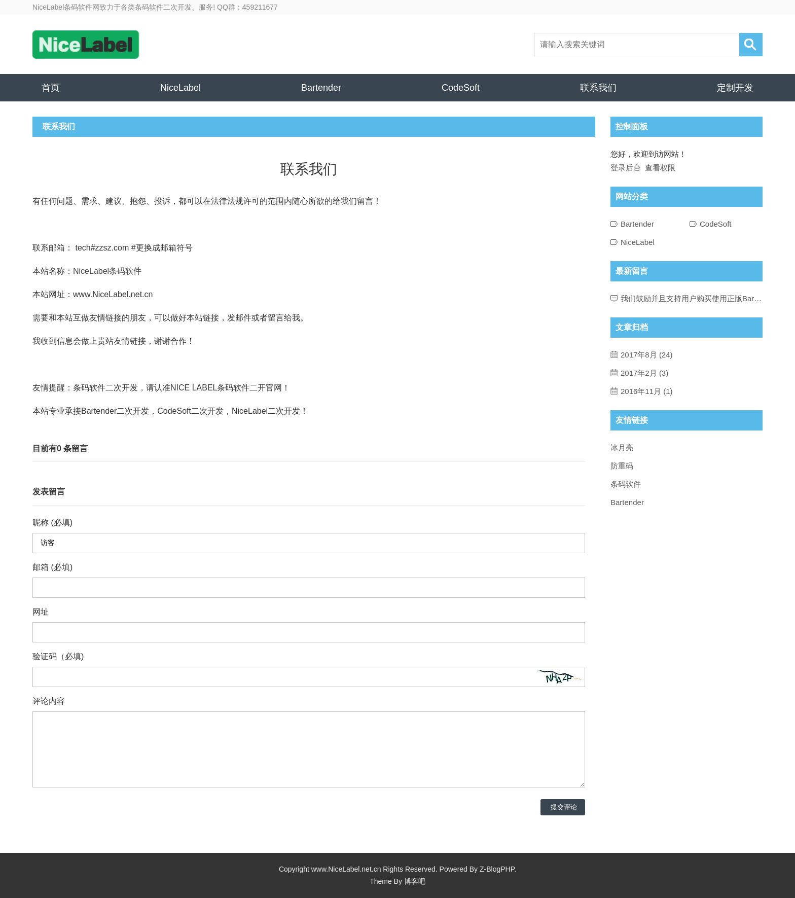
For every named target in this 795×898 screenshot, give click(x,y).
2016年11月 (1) (647, 391)
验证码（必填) (58, 656)
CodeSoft (461, 88)
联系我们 (598, 88)
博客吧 (414, 881)
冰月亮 (621, 447)
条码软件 (625, 484)
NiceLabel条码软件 (107, 271)
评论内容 (48, 701)
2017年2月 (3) (644, 373)
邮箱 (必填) (52, 567)
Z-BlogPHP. (498, 869)
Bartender (321, 88)
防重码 (621, 465)
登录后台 (625, 167)
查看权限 (660, 167)
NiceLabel (180, 88)
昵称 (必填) (52, 522)
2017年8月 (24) (647, 354)
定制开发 (735, 88)
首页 (51, 88)
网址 (40, 611)
